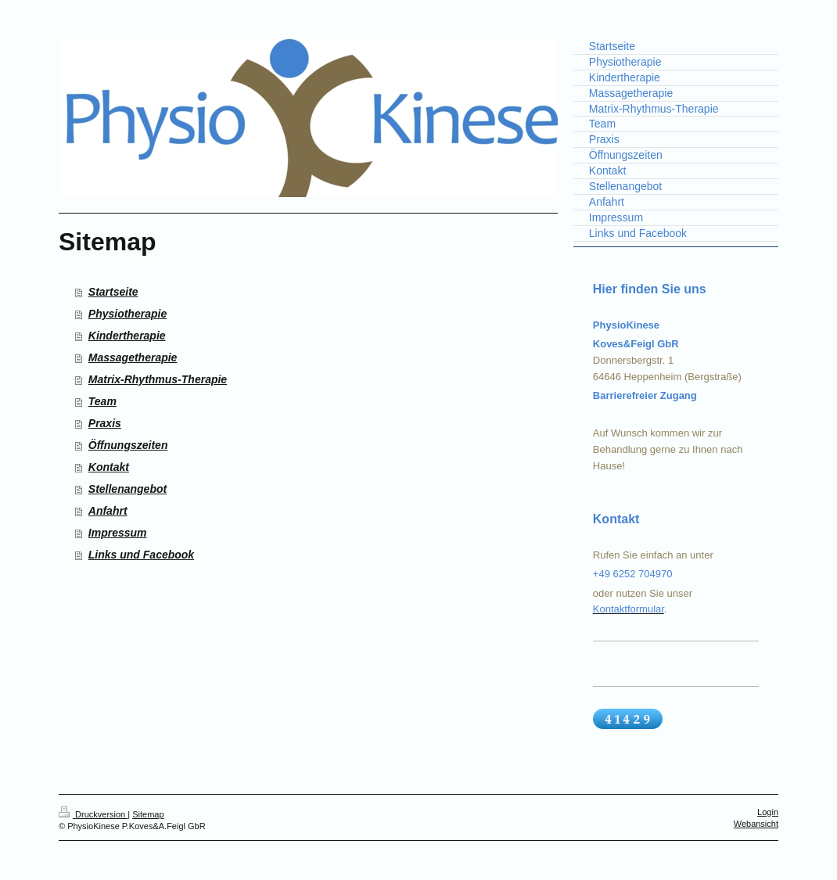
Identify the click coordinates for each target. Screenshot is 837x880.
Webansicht (756, 823)
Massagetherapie (133, 357)
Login (767, 812)
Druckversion (93, 814)
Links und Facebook (141, 554)
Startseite (113, 292)
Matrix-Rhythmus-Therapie (157, 379)
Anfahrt (108, 511)
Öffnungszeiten (128, 445)
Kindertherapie (127, 335)
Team (102, 401)
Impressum (117, 532)
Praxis (104, 423)
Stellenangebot (127, 489)
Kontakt (108, 467)
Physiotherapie (127, 313)
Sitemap (147, 814)
